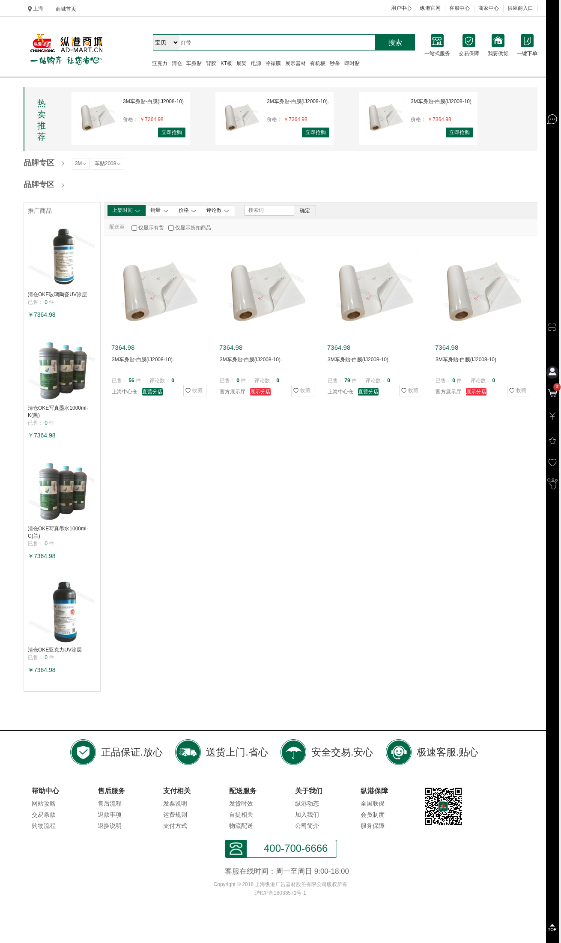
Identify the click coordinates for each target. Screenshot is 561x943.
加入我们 (307, 814)
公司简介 (307, 825)
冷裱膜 (273, 63)
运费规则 (175, 814)
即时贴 (352, 63)
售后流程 (110, 803)
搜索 (395, 42)
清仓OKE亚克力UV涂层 (55, 650)
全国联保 (373, 803)
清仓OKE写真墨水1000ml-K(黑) (58, 411)
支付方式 (175, 825)
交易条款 (44, 814)
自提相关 (241, 814)
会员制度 (373, 814)
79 (347, 381)
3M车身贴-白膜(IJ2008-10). (298, 101)
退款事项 (110, 814)
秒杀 (335, 63)
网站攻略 (44, 803)
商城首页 (66, 9)
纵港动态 (307, 803)
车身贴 (194, 63)
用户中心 (401, 8)
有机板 (317, 63)
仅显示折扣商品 (193, 228)
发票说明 (175, 803)
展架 (241, 63)
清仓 (177, 63)
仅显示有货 (151, 228)
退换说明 (110, 825)
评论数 (218, 210)
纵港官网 (430, 8)
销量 (159, 210)
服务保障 (373, 825)
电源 (256, 63)
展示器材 (295, 63)
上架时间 (126, 210)
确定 (305, 211)
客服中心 (459, 8)
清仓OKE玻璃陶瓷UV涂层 (57, 294)
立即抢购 (171, 132)
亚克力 (159, 63)
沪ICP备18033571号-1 (280, 893)
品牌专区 (39, 162)
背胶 (211, 63)
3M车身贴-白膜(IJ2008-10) (153, 101)
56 (131, 381)
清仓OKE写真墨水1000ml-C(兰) (58, 532)
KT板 (226, 63)
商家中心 (488, 8)
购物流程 (44, 825)
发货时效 (241, 803)
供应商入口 (520, 8)
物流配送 (241, 825)
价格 (188, 210)
